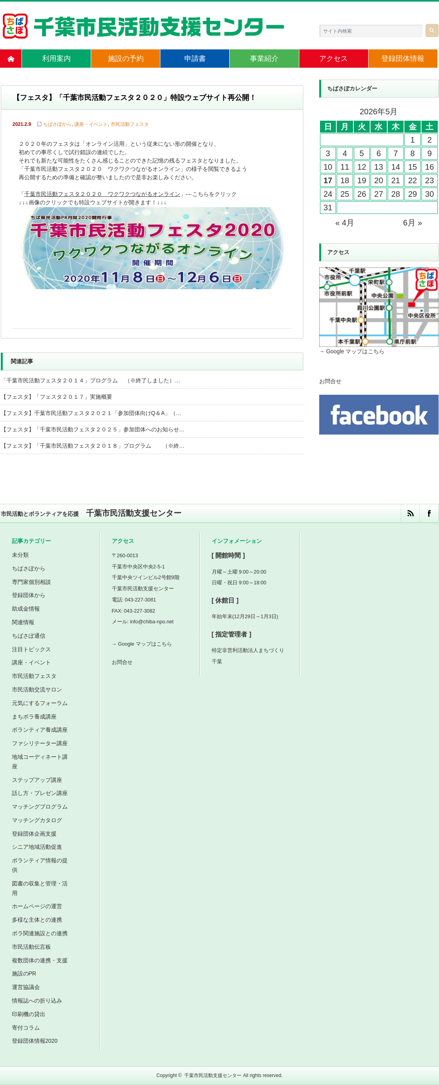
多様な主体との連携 (37, 920)
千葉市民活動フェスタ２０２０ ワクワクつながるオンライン (102, 194)
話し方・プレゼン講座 (40, 793)
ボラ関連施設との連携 (40, 933)
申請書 (195, 59)
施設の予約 (126, 59)
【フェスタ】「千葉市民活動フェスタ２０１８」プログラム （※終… (93, 446)
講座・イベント (91, 124)
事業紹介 (264, 59)
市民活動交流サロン (37, 689)
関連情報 (23, 622)
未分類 (20, 555)
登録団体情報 (402, 59)
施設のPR (24, 973)
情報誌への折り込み (37, 1000)
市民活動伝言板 (31, 947)
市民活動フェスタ (130, 124)
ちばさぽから (57, 124)
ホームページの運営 (37, 906)
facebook (428, 513)
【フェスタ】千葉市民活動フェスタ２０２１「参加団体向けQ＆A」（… (91, 413)
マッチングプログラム (40, 806)
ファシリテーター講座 (40, 743)
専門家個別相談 (31, 582)
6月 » (412, 222)
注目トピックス (31, 649)
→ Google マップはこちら (352, 351)
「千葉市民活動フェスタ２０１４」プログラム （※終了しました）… (91, 380)
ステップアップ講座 (37, 780)
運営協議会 (26, 987)
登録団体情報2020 (35, 1041)
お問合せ (330, 381)
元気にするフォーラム (40, 703)
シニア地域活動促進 (37, 847)
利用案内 (56, 59)
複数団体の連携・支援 (40, 960)
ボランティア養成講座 (40, 730)
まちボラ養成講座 (34, 716)
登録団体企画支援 (34, 833)
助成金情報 (26, 608)
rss (410, 513)
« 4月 (344, 222)
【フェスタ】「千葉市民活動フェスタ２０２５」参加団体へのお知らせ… (93, 429)
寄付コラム (26, 1027)
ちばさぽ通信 (28, 636)
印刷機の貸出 (28, 1014)
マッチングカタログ (37, 820)
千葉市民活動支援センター (213, 1075)
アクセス (333, 59)
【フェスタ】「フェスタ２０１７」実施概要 (56, 397)
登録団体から (28, 595)
